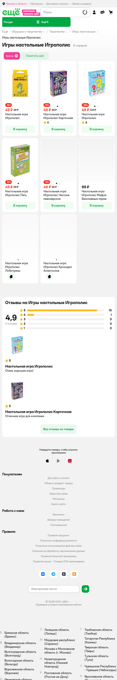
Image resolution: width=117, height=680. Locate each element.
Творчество (57, 31)
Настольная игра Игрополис (29, 366)
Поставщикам (58, 524)
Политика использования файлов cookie (58, 545)
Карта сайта (58, 504)
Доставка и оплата (58, 477)
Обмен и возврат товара (58, 483)
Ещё (5, 31)
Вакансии (58, 514)
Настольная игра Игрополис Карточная (38, 411)
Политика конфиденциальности (58, 540)
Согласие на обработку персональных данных (58, 550)
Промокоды (58, 488)
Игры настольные (83, 31)
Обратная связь (58, 493)
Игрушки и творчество (27, 31)
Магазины (59, 498)
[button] (42, 22)
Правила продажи (58, 535)
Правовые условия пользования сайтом (59, 604)
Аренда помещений (58, 519)
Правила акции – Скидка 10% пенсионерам (58, 561)
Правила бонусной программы (58, 556)
